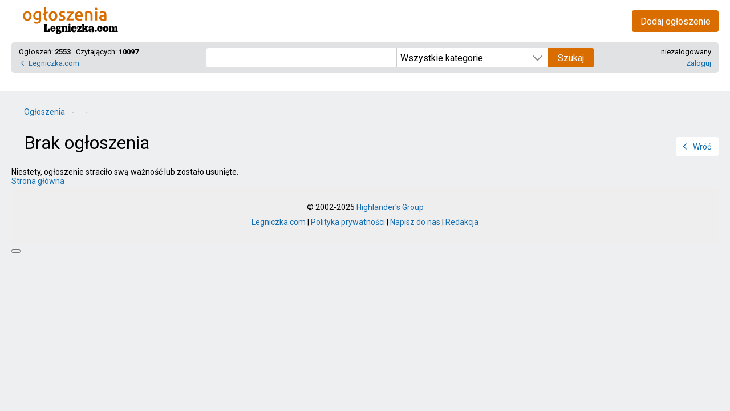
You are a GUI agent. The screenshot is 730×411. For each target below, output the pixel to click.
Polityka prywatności (348, 222)
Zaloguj (698, 63)
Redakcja (461, 222)
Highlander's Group (390, 207)
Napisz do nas (415, 222)
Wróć (702, 146)
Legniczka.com (54, 63)
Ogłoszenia (44, 111)
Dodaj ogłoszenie (675, 21)
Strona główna (37, 181)
